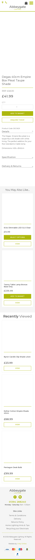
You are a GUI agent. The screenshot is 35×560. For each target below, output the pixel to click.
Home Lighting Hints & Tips (17, 525)
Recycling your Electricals (17, 529)
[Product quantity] (17, 107)
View (17, 244)
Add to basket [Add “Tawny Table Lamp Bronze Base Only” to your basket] (17, 296)
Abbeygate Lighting (17, 8)
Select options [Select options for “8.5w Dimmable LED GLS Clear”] (17, 237)
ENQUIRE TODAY (17, 120)
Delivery (17, 519)
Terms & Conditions (17, 516)
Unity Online (22, 544)
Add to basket (17, 113)
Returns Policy (17, 522)
